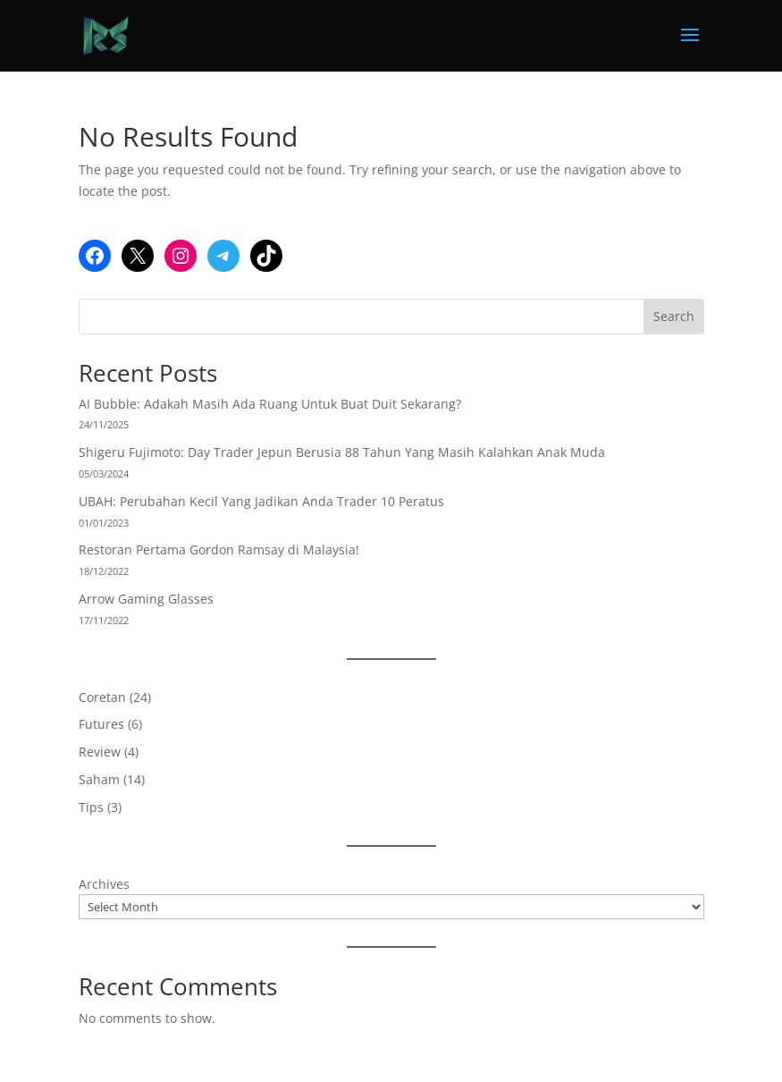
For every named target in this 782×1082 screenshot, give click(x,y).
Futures (101, 723)
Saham (99, 779)
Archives (104, 883)
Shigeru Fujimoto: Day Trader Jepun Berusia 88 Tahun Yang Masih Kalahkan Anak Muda (342, 452)
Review (100, 751)
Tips (91, 807)
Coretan (102, 697)
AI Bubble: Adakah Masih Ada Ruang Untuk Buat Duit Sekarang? (270, 403)
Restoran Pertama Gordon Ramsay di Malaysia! (219, 549)
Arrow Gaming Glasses (146, 598)
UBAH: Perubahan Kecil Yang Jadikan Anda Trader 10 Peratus (261, 501)
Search (673, 316)
